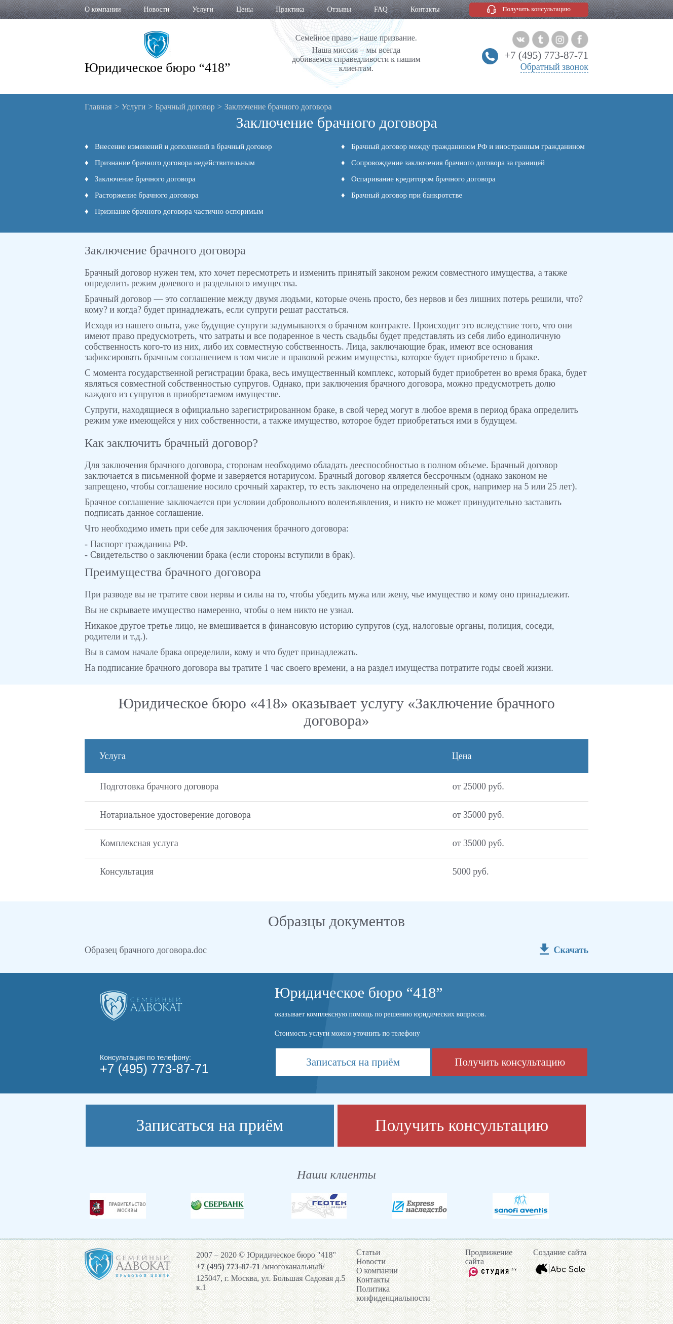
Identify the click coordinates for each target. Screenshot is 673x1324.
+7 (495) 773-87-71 (546, 55)
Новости (156, 9)
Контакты (425, 9)
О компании (103, 9)
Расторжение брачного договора (147, 195)
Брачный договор (184, 106)
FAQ (381, 9)
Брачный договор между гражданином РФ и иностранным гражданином (468, 146)
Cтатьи (368, 1252)
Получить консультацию (536, 9)
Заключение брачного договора (145, 179)
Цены (244, 9)
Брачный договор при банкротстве (406, 195)
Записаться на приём (353, 1062)
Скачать (571, 950)
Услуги (202, 9)
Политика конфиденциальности (393, 1293)
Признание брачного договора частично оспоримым (179, 211)
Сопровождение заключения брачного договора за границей (448, 163)
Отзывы (339, 9)
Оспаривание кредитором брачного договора (423, 179)
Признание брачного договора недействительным (175, 163)
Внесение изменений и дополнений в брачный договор (183, 146)
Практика (290, 9)
